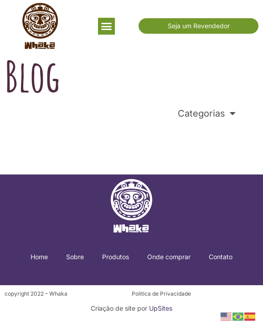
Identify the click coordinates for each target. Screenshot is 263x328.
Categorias (207, 113)
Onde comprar (169, 257)
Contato (220, 257)
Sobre (75, 257)
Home (39, 257)
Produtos (115, 257)
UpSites (160, 308)
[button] (106, 26)
